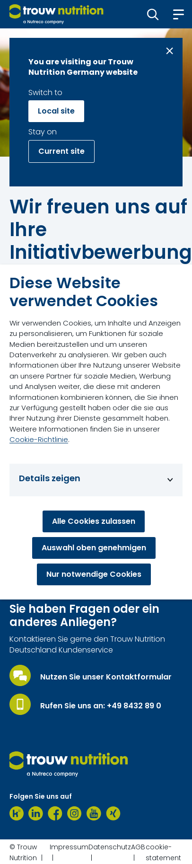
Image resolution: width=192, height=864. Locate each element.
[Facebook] (55, 813)
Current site (61, 151)
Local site (56, 111)
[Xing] (113, 813)
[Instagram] (74, 813)
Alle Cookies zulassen (93, 521)
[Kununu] (16, 813)
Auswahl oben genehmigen (94, 547)
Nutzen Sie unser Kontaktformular (106, 677)
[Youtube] (94, 813)
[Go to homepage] (56, 14)
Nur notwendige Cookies (93, 574)
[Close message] (170, 51)
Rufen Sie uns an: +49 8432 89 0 (100, 706)
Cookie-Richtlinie (38, 439)
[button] (153, 14)
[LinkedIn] (35, 813)
